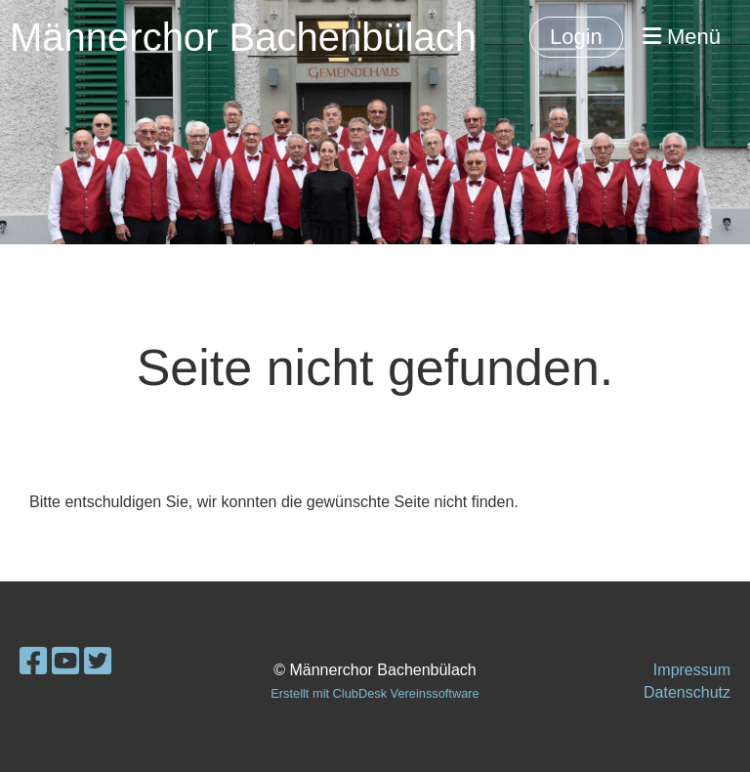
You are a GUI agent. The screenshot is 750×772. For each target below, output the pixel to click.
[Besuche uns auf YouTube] (65, 661)
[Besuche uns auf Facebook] (33, 661)
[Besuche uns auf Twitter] (97, 661)
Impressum (691, 670)
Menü (682, 36)
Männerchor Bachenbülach (243, 37)
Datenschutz (687, 692)
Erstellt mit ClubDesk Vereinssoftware (375, 693)
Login (576, 36)
